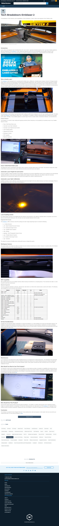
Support (7, 490)
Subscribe (49, 467)
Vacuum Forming (48, 437)
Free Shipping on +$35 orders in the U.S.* (8, 0)
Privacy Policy (8, 509)
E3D (51, 428)
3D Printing (3, 428)
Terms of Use (8, 510)
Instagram (28, 471)
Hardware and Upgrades (32, 434)
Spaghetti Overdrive (43, 440)
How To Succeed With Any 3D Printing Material (22, 442)
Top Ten (54, 434)
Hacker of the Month (5, 445)
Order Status (8, 501)
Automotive (46, 428)
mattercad (41, 428)
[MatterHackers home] (29, 517)
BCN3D (46, 431)
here (16, 372)
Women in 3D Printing (18, 437)
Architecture (40, 442)
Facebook (24, 471)
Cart (54, 0)
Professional (8, 487)
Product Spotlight (14, 440)
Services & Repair (9, 493)
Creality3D (35, 442)
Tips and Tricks (41, 434)
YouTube (35, 471)
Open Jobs (26, 440)
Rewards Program (9, 504)
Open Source (51, 431)
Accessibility (8, 512)
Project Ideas (26, 437)
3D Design (14, 428)
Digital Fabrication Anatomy (17, 434)
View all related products (29, 462)
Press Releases (27, 428)
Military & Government (34, 440)
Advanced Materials (34, 437)
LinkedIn (31, 471)
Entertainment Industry (19, 431)
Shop (6, 482)
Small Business (34, 428)
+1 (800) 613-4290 (25, 0)
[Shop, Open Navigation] (2, 6)
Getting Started (4, 442)
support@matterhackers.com (12, 478)
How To (25, 434)
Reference (41, 437)
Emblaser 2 (14, 51)
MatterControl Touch (28, 431)
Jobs (6, 505)
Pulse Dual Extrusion (5, 440)
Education (3, 437)
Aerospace (20, 440)
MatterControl (20, 428)
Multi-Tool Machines (51, 440)
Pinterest (33, 471)
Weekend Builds (49, 434)
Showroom (7, 485)
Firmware (9, 428)
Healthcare (11, 442)
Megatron (3, 434)
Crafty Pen (8, 434)
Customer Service (19, 0)
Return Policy (8, 507)
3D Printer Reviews (47, 442)
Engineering (11, 431)
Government (8, 492)
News (6, 484)
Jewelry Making (4, 431)
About (6, 497)
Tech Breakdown (10, 437)
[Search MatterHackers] (47, 3)
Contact (7, 499)
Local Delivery (8, 502)
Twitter (26, 471)
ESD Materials (36, 431)
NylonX (42, 431)
